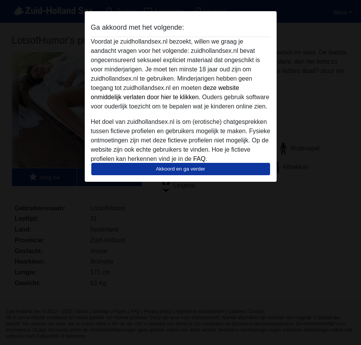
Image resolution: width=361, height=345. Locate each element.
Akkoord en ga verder (180, 169)
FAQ (199, 159)
